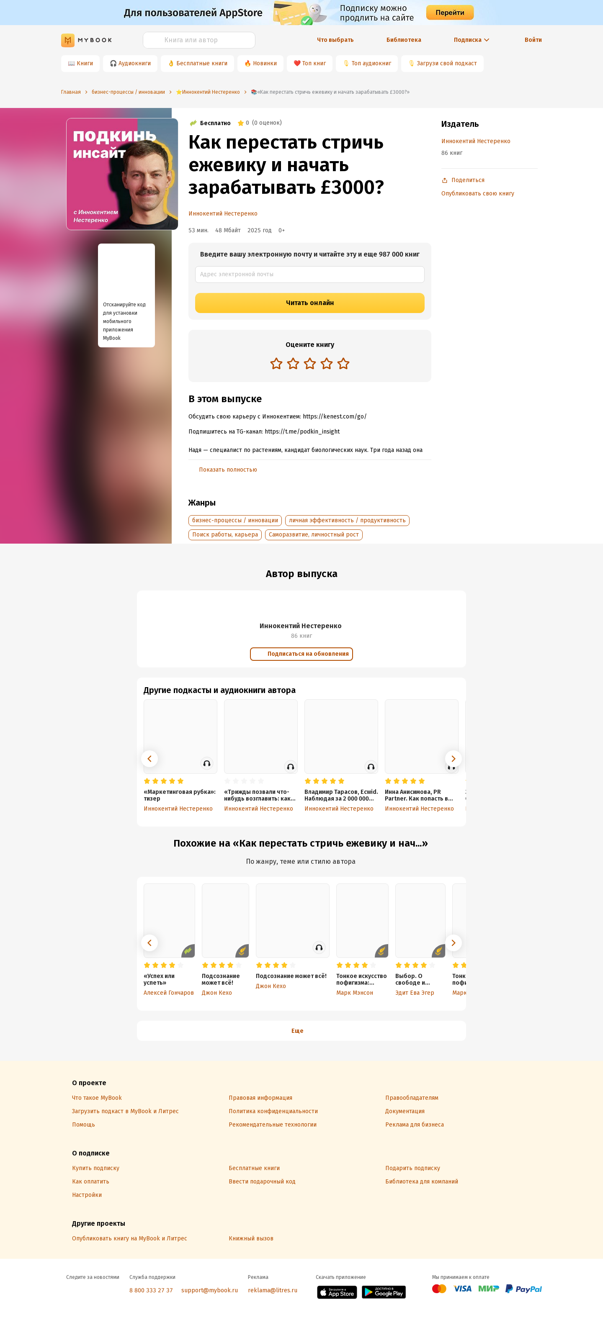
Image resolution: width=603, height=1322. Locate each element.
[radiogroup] (310, 364)
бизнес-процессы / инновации (235, 520)
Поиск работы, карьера (225, 534)
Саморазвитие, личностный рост (314, 534)
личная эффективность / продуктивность (347, 520)
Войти (533, 40)
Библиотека (404, 40)
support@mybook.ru (209, 1290)
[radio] (276, 363)
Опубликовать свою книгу (477, 193)
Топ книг (314, 63)
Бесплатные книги (201, 63)
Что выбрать (335, 40)
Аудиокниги (135, 63)
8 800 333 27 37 (151, 1290)
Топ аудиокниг (371, 63)
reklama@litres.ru (272, 1290)
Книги (85, 63)
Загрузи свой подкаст (447, 63)
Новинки (265, 63)
